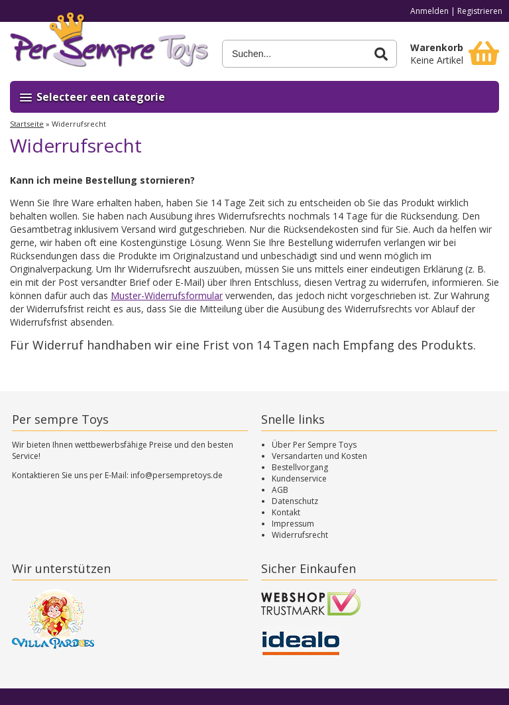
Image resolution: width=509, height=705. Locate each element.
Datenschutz (295, 501)
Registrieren (479, 11)
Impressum (293, 523)
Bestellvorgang (300, 467)
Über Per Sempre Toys (314, 444)
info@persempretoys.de (177, 475)
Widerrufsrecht (300, 535)
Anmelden (429, 11)
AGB (280, 489)
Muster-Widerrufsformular (167, 295)
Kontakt (286, 512)
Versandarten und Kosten (319, 456)
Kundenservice (299, 478)
